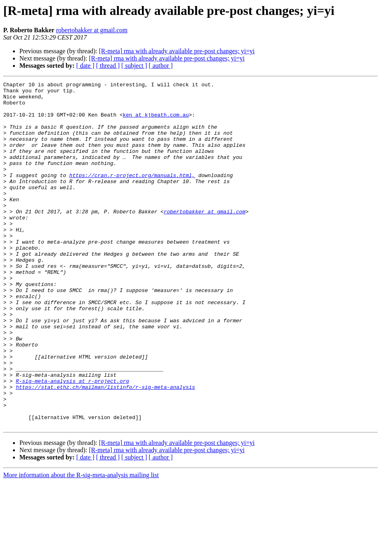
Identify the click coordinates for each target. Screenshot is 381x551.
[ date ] (85, 65)
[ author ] (161, 65)
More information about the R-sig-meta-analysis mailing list (81, 544)
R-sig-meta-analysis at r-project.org (72, 441)
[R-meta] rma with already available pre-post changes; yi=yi (176, 51)
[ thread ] (108, 65)
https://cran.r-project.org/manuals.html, (132, 194)
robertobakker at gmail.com (91, 30)
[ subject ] (134, 65)
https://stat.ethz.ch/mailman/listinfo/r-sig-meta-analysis (105, 448)
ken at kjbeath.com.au (156, 121)
